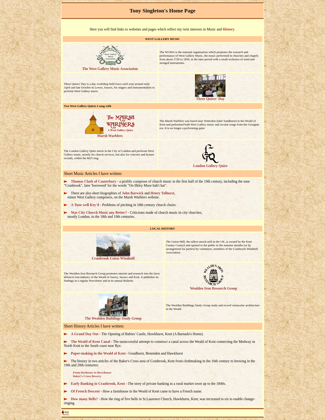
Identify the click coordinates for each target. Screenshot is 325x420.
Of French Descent (85, 391)
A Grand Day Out (84, 334)
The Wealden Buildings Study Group (113, 316)
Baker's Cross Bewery (87, 376)
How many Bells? (84, 399)
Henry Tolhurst (162, 193)
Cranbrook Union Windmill (113, 256)
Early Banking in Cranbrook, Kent (98, 383)
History (228, 29)
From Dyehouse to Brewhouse (92, 372)
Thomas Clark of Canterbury (93, 181)
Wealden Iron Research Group (213, 286)
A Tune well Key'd (85, 205)
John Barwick (133, 193)
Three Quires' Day (210, 97)
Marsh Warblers (110, 134)
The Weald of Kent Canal (90, 341)
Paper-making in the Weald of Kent (98, 353)
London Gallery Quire (210, 164)
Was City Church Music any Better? (99, 212)
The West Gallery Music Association (110, 67)
